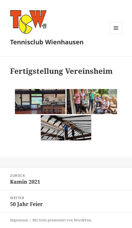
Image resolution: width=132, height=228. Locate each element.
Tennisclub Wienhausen (47, 41)
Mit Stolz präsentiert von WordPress (61, 220)
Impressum (19, 220)
